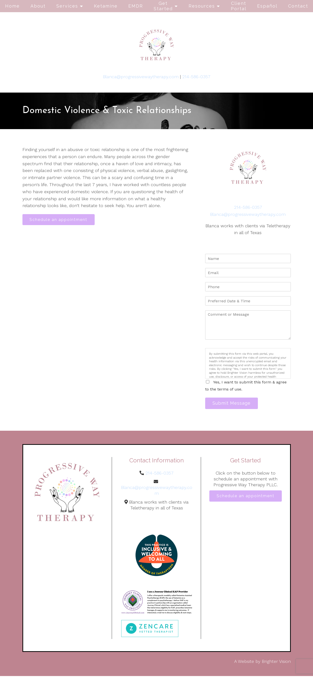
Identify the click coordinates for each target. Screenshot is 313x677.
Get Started (163, 6)
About (38, 6)
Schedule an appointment (60, 220)
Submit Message (233, 403)
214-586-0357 (196, 76)
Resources (202, 6)
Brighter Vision (276, 662)
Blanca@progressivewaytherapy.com (141, 76)
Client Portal (238, 6)
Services (67, 6)
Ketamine (106, 6)
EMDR (135, 6)
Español (267, 6)
